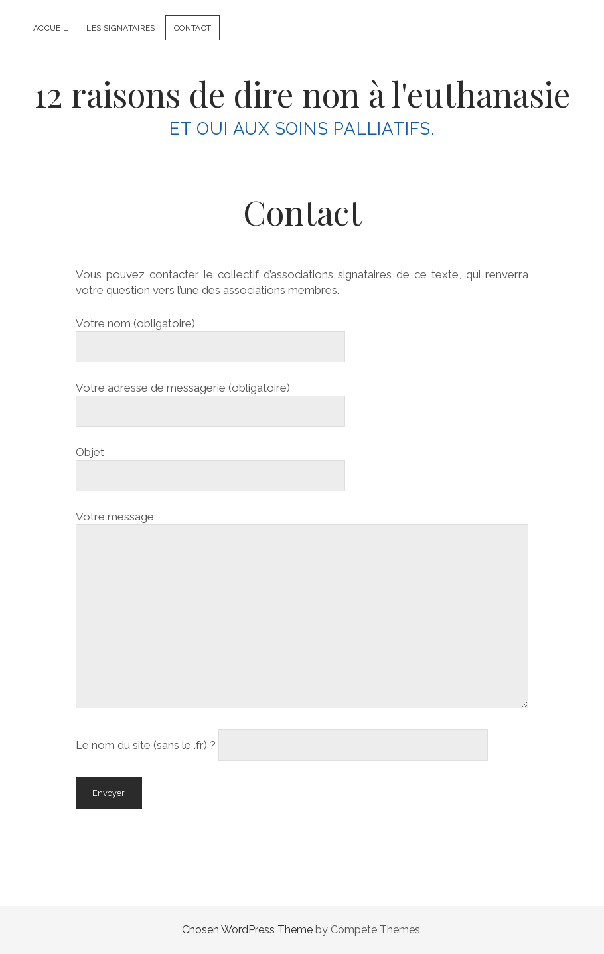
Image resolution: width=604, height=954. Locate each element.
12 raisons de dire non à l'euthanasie (302, 93)
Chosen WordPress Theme (247, 929)
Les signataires (120, 28)
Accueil (50, 28)
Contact (193, 28)
